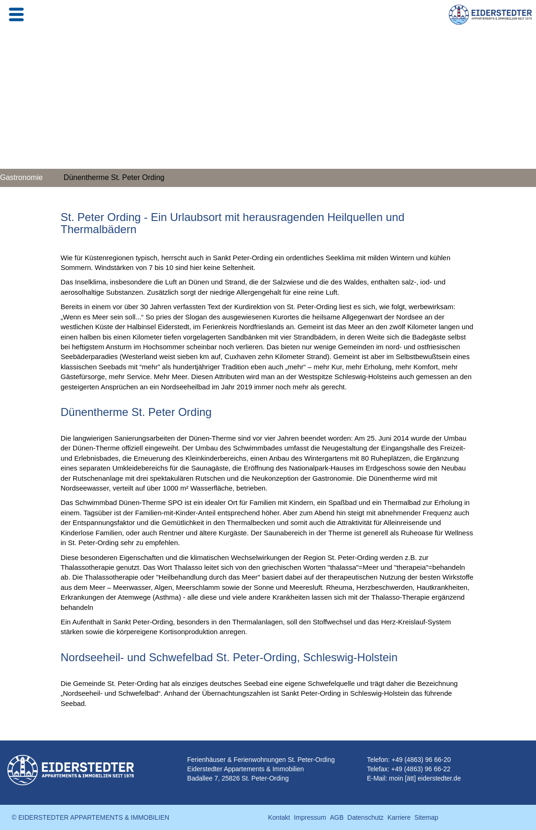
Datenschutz (365, 817)
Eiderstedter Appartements (226, 769)
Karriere (399, 817)
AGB (337, 817)
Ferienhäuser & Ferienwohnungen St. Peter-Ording (261, 759)
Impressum (310, 817)
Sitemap (426, 817)
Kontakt (279, 817)
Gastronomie (21, 177)
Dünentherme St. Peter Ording (114, 177)
